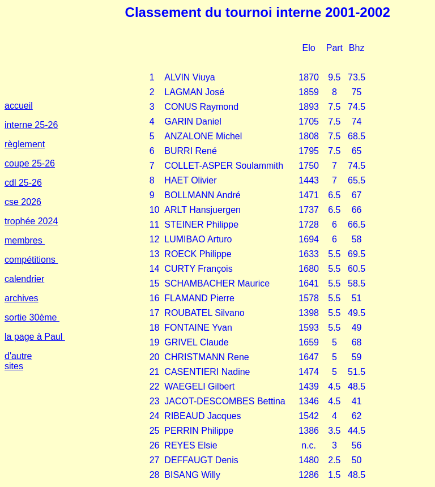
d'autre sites (18, 361)
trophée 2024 (31, 221)
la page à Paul (35, 336)
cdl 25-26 (23, 182)
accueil (19, 105)
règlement (25, 144)
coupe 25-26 (30, 163)
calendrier (24, 279)
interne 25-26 (31, 125)
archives (22, 298)
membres (25, 240)
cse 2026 (23, 202)
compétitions (31, 259)
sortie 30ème (32, 317)
